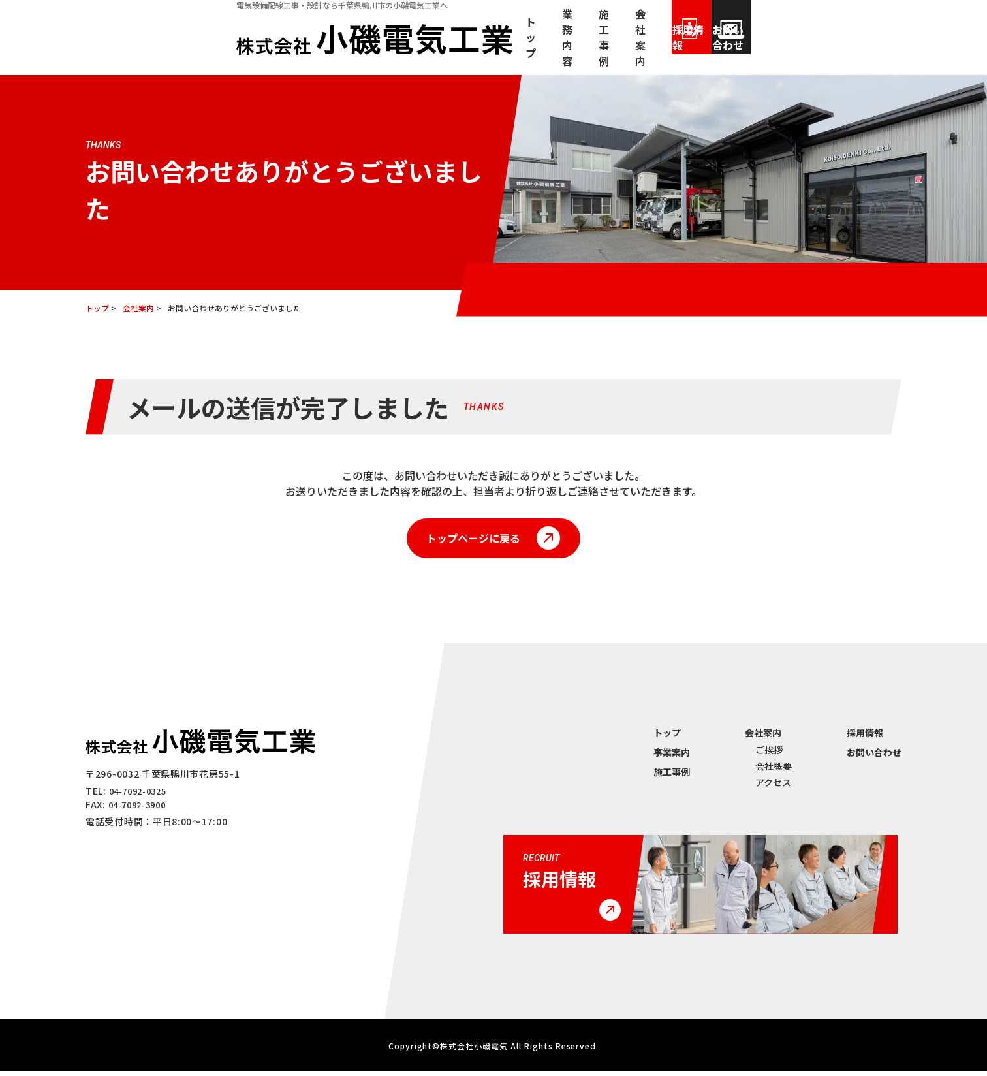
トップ (447, 47)
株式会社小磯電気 (474, 1050)
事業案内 (671, 756)
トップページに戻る (470, 540)
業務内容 (510, 47)
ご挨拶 (769, 754)
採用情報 (745, 47)
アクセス (773, 786)
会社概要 (773, 770)
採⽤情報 (865, 737)
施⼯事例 (578, 47)
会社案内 (645, 47)
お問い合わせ (849, 47)
